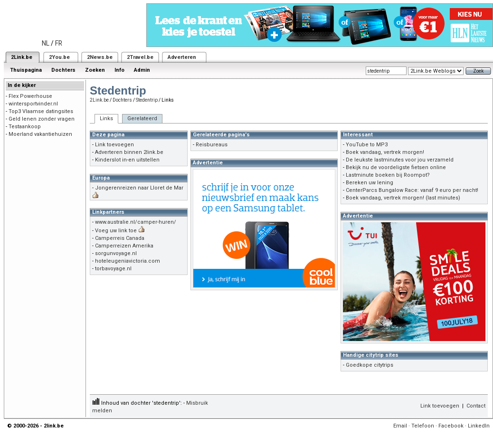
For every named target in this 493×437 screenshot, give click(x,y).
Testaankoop (25, 127)
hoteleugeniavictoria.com (127, 261)
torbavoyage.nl (113, 269)
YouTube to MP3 (367, 145)
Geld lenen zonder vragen (42, 119)
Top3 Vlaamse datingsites (41, 111)
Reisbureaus (212, 145)
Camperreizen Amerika (124, 246)
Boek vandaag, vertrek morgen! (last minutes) (403, 198)
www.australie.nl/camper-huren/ (135, 222)
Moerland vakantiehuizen (40, 134)
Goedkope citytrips (369, 365)
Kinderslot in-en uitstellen (127, 160)
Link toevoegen (114, 145)
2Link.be (21, 57)
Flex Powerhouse (30, 96)
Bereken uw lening (369, 183)
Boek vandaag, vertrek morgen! (385, 152)
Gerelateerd (142, 118)
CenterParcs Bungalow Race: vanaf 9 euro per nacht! (412, 190)
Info (119, 70)
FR (58, 43)
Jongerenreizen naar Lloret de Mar (139, 188)
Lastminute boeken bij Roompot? (388, 175)
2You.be (59, 57)
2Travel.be (140, 57)
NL (45, 43)
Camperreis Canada (119, 238)
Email (400, 426)
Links (106, 118)
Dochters (63, 70)
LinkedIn (479, 426)
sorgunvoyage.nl (116, 253)
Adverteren (182, 57)
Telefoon (422, 426)
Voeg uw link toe (116, 231)
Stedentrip (147, 100)
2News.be (100, 57)
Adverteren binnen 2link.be (129, 152)
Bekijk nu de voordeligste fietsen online (396, 167)
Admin (142, 70)
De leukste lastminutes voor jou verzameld (400, 160)
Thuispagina (26, 70)
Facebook (451, 426)
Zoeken (95, 70)
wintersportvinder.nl (33, 104)
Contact (475, 406)
